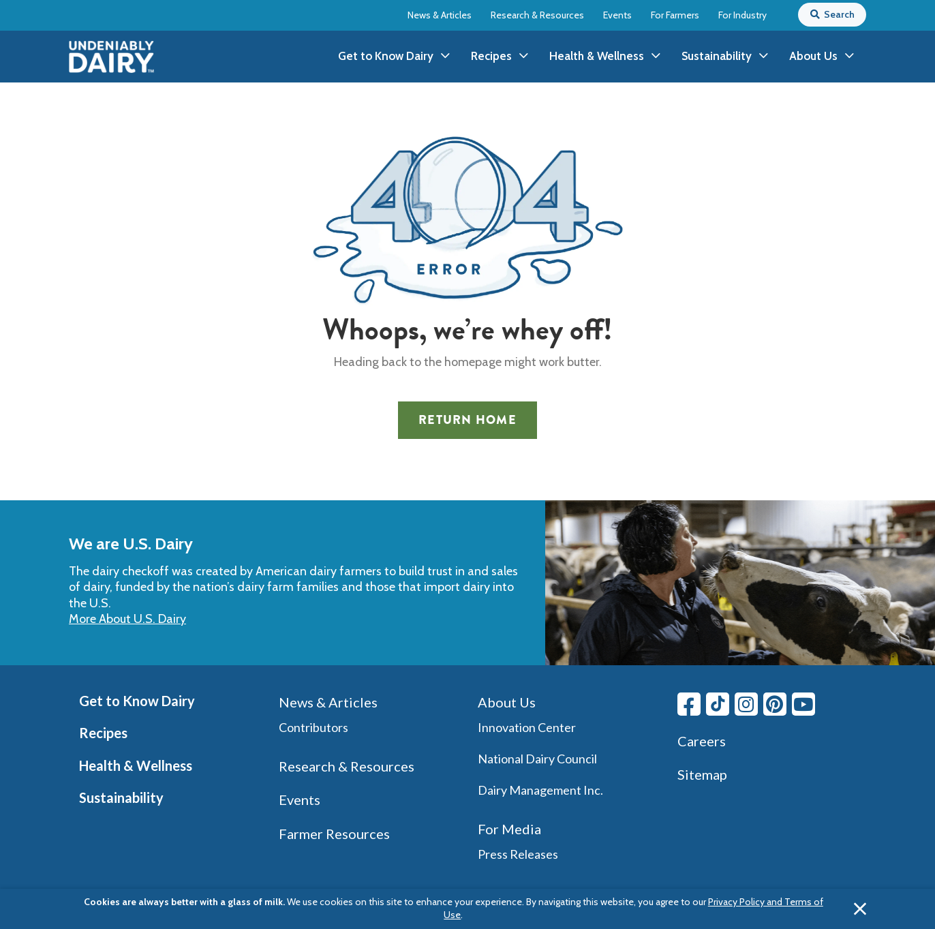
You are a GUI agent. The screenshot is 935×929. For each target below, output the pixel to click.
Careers (701, 741)
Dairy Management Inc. (540, 789)
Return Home (467, 420)
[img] (111, 57)
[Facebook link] (689, 704)
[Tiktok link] (717, 704)
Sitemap (702, 774)
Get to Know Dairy (137, 700)
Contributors (313, 727)
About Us (507, 702)
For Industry (742, 15)
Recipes (103, 733)
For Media (509, 829)
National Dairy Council (537, 758)
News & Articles (440, 15)
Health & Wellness (135, 765)
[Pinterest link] (774, 704)
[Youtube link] (803, 704)
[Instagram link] (746, 704)
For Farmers (675, 15)
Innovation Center (527, 727)
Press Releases (518, 854)
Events (617, 15)
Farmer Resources (334, 833)
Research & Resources (537, 15)
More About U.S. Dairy (127, 618)
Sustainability (121, 797)
